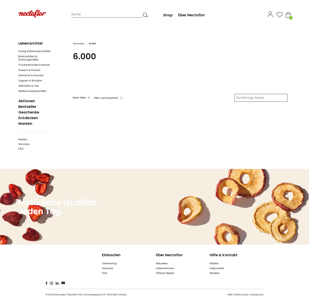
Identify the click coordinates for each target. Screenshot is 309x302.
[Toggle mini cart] (288, 15)
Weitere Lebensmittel (32, 91)
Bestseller (27, 106)
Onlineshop (109, 263)
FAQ (21, 149)
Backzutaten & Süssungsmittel (28, 58)
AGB (229, 294)
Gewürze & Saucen (31, 75)
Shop (168, 15)
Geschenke (28, 112)
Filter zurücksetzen (106, 98)
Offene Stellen (165, 273)
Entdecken (28, 117)
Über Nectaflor (169, 254)
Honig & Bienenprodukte (34, 51)
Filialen (22, 139)
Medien (215, 273)
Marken (25, 123)
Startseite (78, 43)
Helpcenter (217, 268)
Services (24, 144)
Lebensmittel (30, 43)
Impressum (257, 294)
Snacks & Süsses (29, 70)
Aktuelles (162, 263)
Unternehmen (165, 268)
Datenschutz (241, 294)
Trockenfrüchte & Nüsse (34, 65)
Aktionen (26, 100)
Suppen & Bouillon (30, 80)
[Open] (280, 15)
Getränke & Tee (28, 85)
